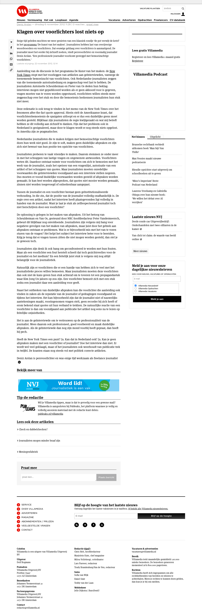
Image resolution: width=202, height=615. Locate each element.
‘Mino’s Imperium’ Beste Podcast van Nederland (145, 182)
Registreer (137, 60)
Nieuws (21, 20)
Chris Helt (79, 551)
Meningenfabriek (28, 451)
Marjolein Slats (81, 555)
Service (26, 504)
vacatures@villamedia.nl (144, 551)
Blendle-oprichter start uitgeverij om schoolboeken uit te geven (152, 171)
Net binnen (138, 136)
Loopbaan (61, 20)
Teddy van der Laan (83, 582)
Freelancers (161, 20)
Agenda (73, 20)
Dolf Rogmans (24, 562)
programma (30, 44)
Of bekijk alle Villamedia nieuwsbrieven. (148, 508)
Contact (27, 530)
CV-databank (177, 20)
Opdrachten (145, 20)
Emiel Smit (79, 578)
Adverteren (129, 20)
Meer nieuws (140, 251)
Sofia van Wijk (81, 575)
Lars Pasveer (80, 563)
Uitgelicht (155, 136)
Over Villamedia (32, 509)
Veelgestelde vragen (35, 525)
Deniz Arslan (24, 24)
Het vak (48, 20)
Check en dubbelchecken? (33, 429)
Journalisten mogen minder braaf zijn (39, 440)
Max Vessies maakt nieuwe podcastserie (146, 160)
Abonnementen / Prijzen (37, 521)
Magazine (27, 517)
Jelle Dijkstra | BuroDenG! (86, 590)
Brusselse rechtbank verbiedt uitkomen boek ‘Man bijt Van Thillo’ (148, 148)
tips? (87, 548)
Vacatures (114, 20)
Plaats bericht (106, 477)
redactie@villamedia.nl (28, 607)
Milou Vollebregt (82, 559)
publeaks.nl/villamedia (50, 413)
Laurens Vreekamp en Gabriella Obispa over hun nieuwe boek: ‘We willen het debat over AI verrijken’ (149, 196)
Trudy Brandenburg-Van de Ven (89, 567)
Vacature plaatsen (150, 8)
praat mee (92, 24)
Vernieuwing (34, 20)
